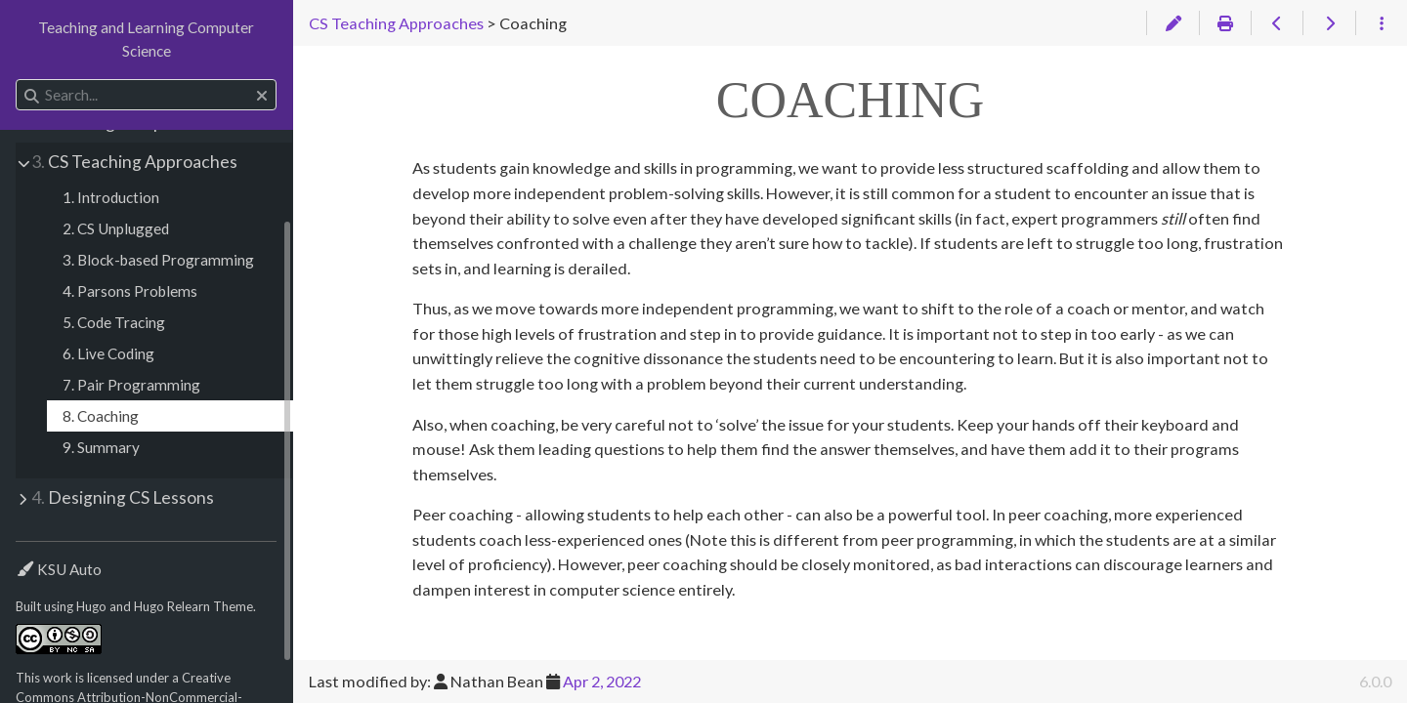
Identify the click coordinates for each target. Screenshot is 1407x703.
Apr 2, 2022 (602, 681)
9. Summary (101, 447)
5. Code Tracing (114, 322)
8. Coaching (101, 416)
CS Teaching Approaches (134, 161)
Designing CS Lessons (122, 497)
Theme (37, 557)
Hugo (91, 606)
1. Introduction (111, 197)
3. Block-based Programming (158, 260)
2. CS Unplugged (116, 228)
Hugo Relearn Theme (193, 606)
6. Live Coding (108, 353)
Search (17, 79)
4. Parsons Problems (130, 291)
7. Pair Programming (131, 384)
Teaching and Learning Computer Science (146, 39)
